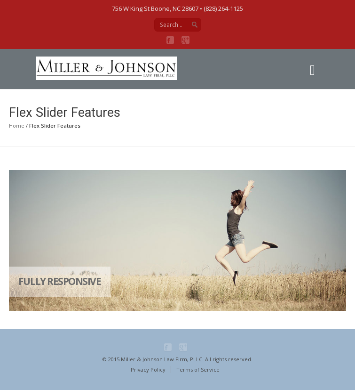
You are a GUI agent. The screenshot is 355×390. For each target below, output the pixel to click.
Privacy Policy (148, 369)
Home (16, 125)
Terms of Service (198, 369)
